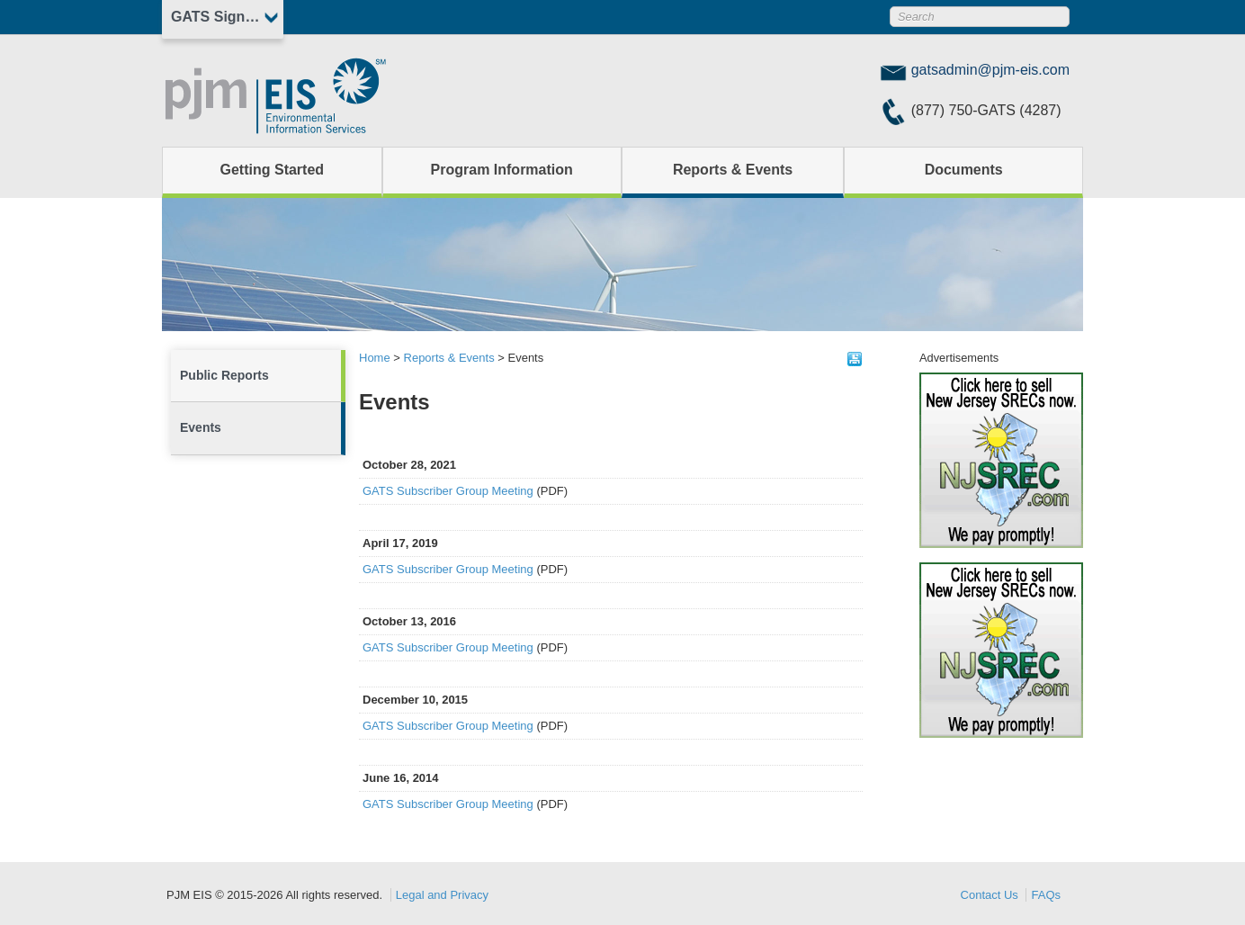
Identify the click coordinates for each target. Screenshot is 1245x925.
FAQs (1046, 895)
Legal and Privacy (442, 895)
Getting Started (272, 169)
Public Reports (224, 375)
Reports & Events (733, 169)
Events (200, 427)
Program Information (502, 169)
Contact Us (989, 895)
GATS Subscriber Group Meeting (448, 491)
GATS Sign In (216, 16)
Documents (964, 169)
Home (374, 357)
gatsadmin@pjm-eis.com (990, 69)
